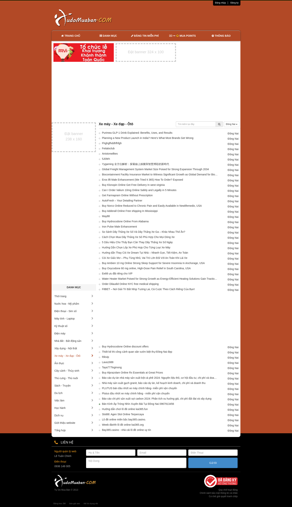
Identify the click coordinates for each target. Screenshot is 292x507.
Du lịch (73, 393)
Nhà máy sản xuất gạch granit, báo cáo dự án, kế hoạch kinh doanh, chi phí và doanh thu (154, 383)
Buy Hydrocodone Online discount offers (125, 346)
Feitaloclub (108, 148)
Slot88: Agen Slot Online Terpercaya (123, 414)
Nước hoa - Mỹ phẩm (73, 303)
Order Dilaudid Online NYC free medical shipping (130, 283)
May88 (106, 216)
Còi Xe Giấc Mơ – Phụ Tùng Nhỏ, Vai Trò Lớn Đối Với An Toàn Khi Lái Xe (144, 257)
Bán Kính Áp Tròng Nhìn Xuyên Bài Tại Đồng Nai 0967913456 (138, 403)
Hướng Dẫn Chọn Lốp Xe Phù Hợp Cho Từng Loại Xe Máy (136, 247)
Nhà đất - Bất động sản (73, 340)
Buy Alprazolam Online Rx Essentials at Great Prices (132, 372)
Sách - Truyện (73, 385)
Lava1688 (108, 362)
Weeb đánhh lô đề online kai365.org (123, 424)
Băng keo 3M (59, 503)
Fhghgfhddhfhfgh (112, 143)
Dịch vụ (73, 415)
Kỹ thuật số (73, 326)
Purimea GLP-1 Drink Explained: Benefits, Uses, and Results (137, 132)
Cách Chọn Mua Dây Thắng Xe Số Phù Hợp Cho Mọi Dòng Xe (138, 237)
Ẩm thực (73, 363)
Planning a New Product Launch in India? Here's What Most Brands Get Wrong (147, 137)
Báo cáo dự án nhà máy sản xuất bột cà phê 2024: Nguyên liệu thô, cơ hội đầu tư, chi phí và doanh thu (160, 377)
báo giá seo (74, 503)
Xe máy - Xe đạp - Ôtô (73, 355)
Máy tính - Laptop (73, 318)
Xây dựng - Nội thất (73, 348)
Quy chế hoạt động (228, 490)
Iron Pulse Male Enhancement (119, 226)
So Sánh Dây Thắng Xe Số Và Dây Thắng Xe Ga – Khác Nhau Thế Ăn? (143, 231)
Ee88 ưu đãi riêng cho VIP (117, 273)
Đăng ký (234, 2)
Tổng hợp (73, 430)
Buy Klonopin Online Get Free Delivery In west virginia (133, 184)
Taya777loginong (112, 367)
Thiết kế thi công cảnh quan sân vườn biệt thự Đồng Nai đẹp (137, 351)
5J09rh (106, 158)
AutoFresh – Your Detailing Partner (122, 200)
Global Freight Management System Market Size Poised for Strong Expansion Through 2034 (155, 169)
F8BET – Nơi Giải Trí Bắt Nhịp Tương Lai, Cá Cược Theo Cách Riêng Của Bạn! (148, 289)
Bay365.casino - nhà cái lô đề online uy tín (126, 429)
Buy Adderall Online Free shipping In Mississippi (130, 210)
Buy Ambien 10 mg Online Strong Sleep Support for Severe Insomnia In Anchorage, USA (153, 263)
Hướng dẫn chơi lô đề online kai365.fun (125, 409)
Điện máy (73, 333)
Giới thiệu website (73, 422)
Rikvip (105, 356)
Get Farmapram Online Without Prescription (127, 195)
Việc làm (73, 400)
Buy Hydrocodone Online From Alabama (125, 221)
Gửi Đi (213, 462)
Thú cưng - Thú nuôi (73, 378)
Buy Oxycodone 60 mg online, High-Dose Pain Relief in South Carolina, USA (146, 268)
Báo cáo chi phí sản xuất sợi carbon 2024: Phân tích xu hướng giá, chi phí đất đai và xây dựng (157, 398)
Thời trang (73, 296)
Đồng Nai (231, 124)
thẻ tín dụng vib (91, 503)
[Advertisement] (185, 17)
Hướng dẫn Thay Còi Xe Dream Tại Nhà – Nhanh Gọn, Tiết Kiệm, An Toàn (145, 252)
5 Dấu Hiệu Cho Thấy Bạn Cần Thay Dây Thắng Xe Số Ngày (137, 242)
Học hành (73, 407)
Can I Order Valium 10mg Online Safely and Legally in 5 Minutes (139, 190)
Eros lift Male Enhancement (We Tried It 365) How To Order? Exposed (142, 179)
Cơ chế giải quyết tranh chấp (223, 496)
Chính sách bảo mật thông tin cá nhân (219, 493)
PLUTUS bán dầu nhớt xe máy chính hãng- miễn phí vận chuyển (139, 388)
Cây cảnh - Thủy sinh (73, 370)
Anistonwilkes (110, 153)
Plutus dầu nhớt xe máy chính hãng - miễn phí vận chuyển (136, 393)
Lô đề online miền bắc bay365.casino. (124, 419)
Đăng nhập (220, 2)
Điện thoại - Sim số (73, 311)
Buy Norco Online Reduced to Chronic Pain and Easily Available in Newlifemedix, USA (152, 205)
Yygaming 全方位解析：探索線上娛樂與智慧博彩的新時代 (135, 164)
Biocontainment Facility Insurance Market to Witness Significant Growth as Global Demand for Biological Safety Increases (160, 174)
